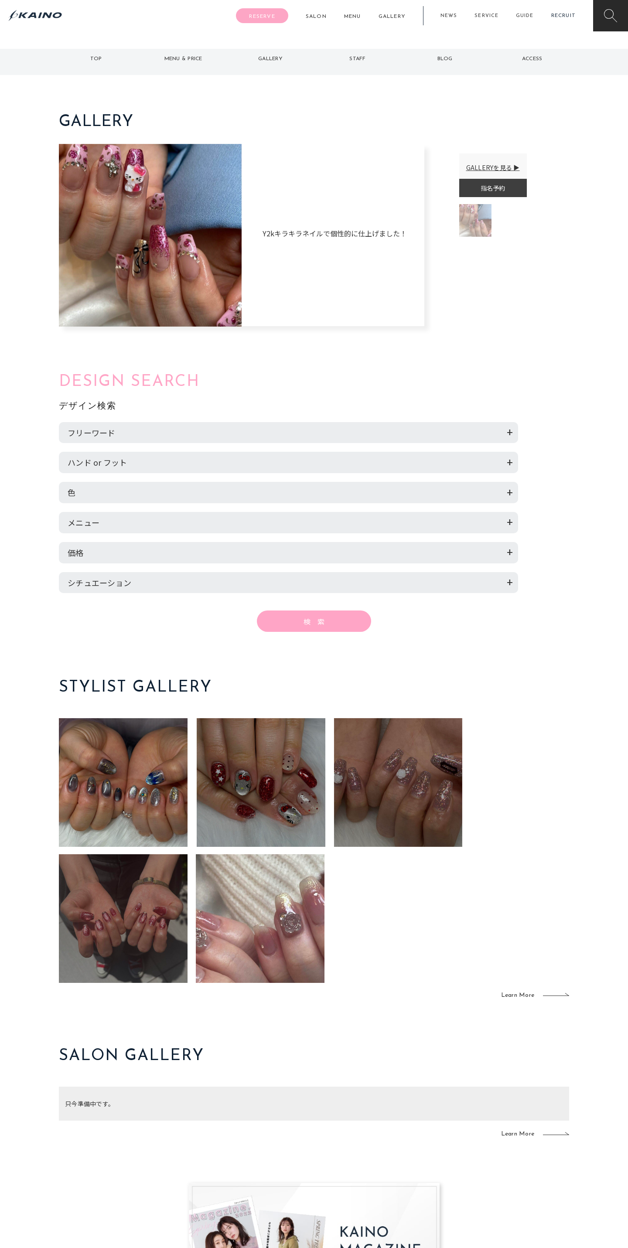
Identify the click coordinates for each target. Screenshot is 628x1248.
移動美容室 (338, 1108)
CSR (487, 1150)
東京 (212, 1108)
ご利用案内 (117, 1121)
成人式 (404, 1136)
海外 (263, 1164)
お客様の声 (117, 1150)
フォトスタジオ (344, 1122)
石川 (263, 1108)
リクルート (496, 1136)
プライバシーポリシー (512, 1164)
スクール (407, 1122)
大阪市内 (218, 1122)
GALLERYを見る (489, 167)
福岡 (263, 1136)
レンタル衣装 (341, 1136)
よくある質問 (118, 1135)
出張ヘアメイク (416, 1108)
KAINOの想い (500, 1108)
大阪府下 (218, 1136)
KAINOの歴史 (500, 1122)
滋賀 (212, 1150)
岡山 (263, 1122)
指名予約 (493, 188)
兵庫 (212, 1179)
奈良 (212, 1164)
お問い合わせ (500, 1179)
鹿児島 (266, 1150)
